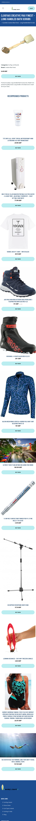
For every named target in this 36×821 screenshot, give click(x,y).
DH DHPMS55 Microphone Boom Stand (18, 605)
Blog (5, 814)
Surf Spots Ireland (9, 808)
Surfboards (16, 65)
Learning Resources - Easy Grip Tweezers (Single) (18, 658)
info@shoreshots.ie (6, 2)
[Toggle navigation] (3, 8)
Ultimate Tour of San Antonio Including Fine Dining (18, 465)
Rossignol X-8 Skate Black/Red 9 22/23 (18, 356)
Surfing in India (8, 811)
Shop (31, 8)
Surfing (10, 65)
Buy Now (18, 76)
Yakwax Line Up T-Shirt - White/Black (18, 252)
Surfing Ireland (8, 802)
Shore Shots (7, 805)
